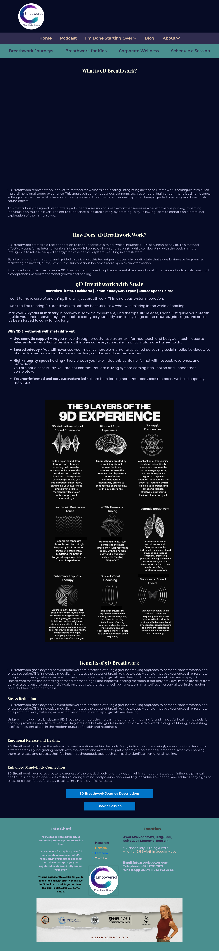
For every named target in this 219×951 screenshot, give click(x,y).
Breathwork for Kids (86, 50)
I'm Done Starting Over (111, 38)
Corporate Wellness (139, 50)
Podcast (68, 38)
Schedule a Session (190, 50)
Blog (149, 38)
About (171, 38)
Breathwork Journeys (31, 50)
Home (45, 38)
